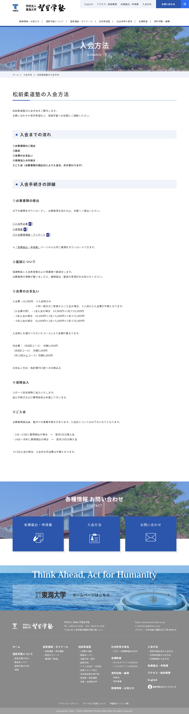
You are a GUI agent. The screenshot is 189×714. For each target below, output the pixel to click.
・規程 (16, 669)
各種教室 (143, 21)
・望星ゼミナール (51, 655)
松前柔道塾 (104, 21)
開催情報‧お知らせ (29, 21)
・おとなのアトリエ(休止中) (124, 662)
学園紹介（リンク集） (120, 703)
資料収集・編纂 (162, 21)
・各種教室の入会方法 (158, 658)
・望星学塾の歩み (21, 658)
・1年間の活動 (85, 651)
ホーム (16, 74)
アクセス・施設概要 (107, 4)
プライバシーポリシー (69, 703)
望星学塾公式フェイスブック (162, 687)
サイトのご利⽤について (94, 703)
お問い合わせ (168, 4)
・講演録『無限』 (51, 658)
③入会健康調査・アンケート (29, 234)
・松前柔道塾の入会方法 (159, 655)
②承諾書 (18, 229)
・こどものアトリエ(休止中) (124, 666)
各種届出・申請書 (130, 4)
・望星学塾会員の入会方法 (160, 651)
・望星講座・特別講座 (53, 651)
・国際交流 (83, 662)
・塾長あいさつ (20, 662)
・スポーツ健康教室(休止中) (124, 651)
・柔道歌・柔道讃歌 (87, 677)
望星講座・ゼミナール (81, 21)
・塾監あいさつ (85, 655)
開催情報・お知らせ (122, 688)
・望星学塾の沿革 (21, 665)
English (89, 4)
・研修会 (115, 677)
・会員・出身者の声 (87, 681)
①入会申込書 (20, 224)
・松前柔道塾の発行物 (88, 674)
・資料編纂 (116, 681)
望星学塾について (55, 21)
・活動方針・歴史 (86, 658)
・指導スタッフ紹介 (87, 670)
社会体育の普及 (124, 21)
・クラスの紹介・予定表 (89, 666)
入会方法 (147, 4)
